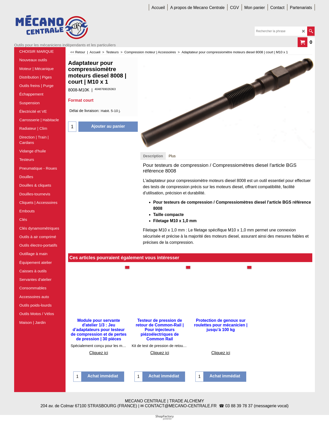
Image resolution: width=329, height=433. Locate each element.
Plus (172, 156)
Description (153, 156)
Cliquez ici (98, 353)
